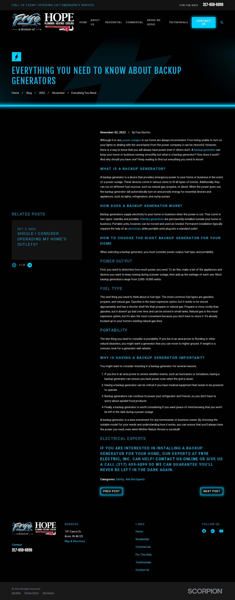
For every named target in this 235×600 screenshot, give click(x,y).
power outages (132, 140)
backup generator (204, 150)
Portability (113, 330)
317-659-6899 (213, 4)
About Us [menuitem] (95, 22)
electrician (134, 228)
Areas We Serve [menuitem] (154, 22)
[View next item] (29, 199)
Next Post (211, 491)
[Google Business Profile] (213, 531)
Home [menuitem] (83, 22)
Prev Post (111, 491)
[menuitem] (16, 593)
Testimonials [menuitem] (178, 22)
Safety (120, 479)
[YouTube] (221, 531)
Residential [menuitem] (113, 22)
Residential (142, 539)
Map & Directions (75, 541)
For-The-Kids (189, 5)
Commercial (143, 547)
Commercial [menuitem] (134, 22)
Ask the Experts (135, 479)
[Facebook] (204, 531)
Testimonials (143, 562)
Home (139, 531)
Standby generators (151, 219)
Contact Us (203, 22)
